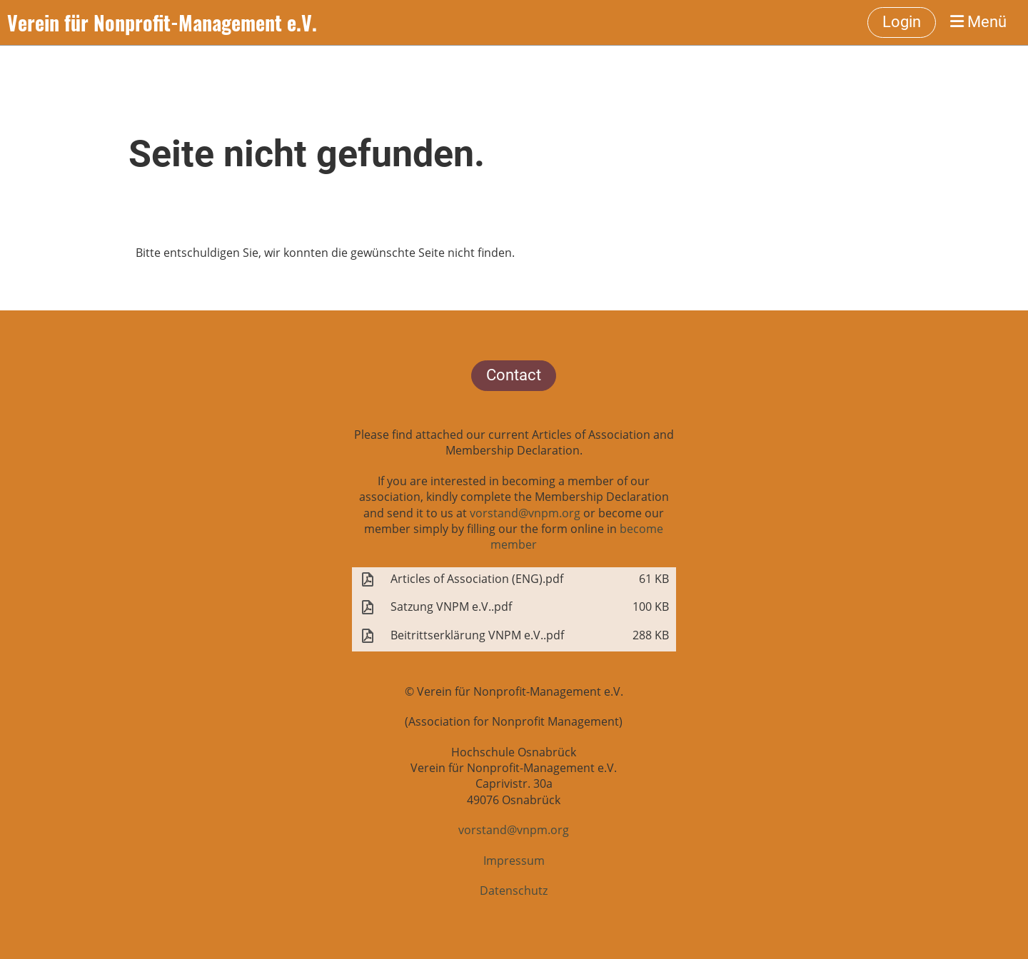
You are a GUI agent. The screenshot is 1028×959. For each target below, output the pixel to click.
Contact (513, 375)
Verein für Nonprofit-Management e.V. (162, 22)
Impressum (514, 860)
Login (901, 22)
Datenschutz (514, 890)
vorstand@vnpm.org (525, 513)
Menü (978, 22)
